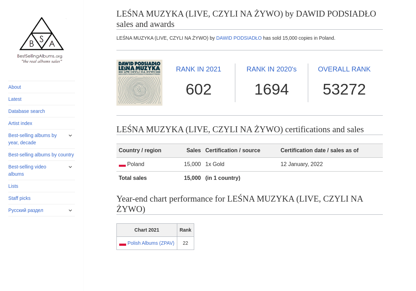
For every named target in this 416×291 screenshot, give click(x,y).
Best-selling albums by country (41, 154)
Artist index (20, 123)
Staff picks (19, 198)
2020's (271, 69)
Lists (13, 186)
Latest (14, 99)
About (14, 87)
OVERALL (344, 69)
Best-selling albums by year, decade (32, 139)
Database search (26, 111)
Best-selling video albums (27, 170)
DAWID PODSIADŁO (239, 38)
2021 (198, 69)
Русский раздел (25, 210)
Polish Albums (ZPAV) (150, 243)
